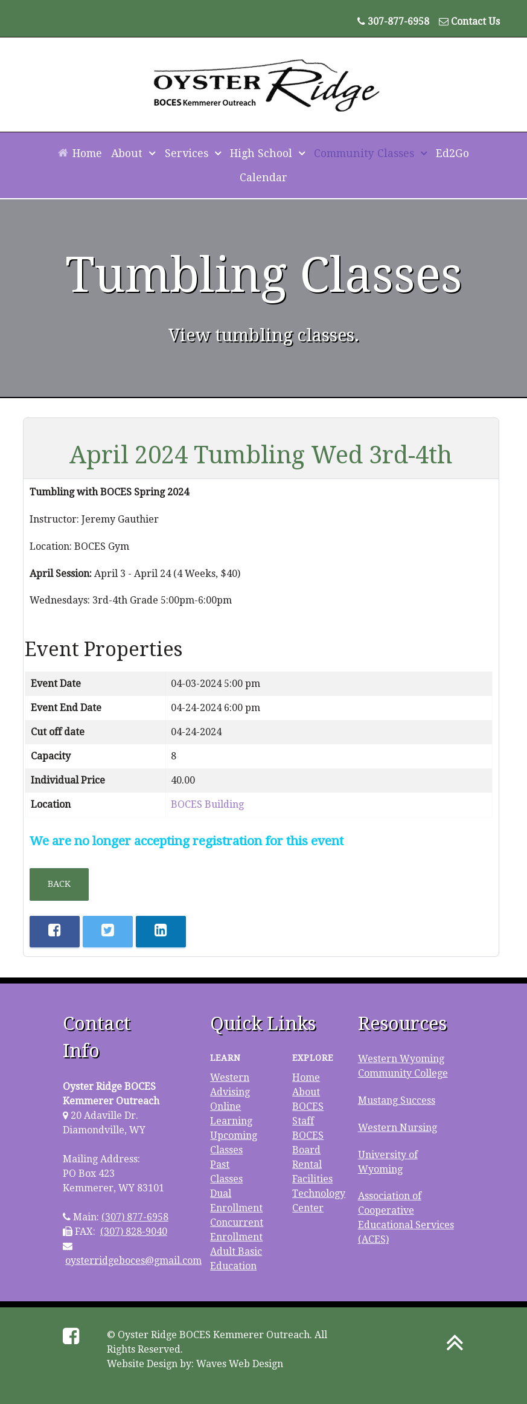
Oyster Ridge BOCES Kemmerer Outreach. (215, 1335)
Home (306, 1077)
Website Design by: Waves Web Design (195, 1364)
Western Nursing (397, 1127)
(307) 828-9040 (133, 1231)
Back (59, 884)
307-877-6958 (398, 21)
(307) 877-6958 (134, 1217)
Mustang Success (396, 1100)
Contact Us (475, 21)
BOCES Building (207, 804)
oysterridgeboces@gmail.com (133, 1260)
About (306, 1092)
